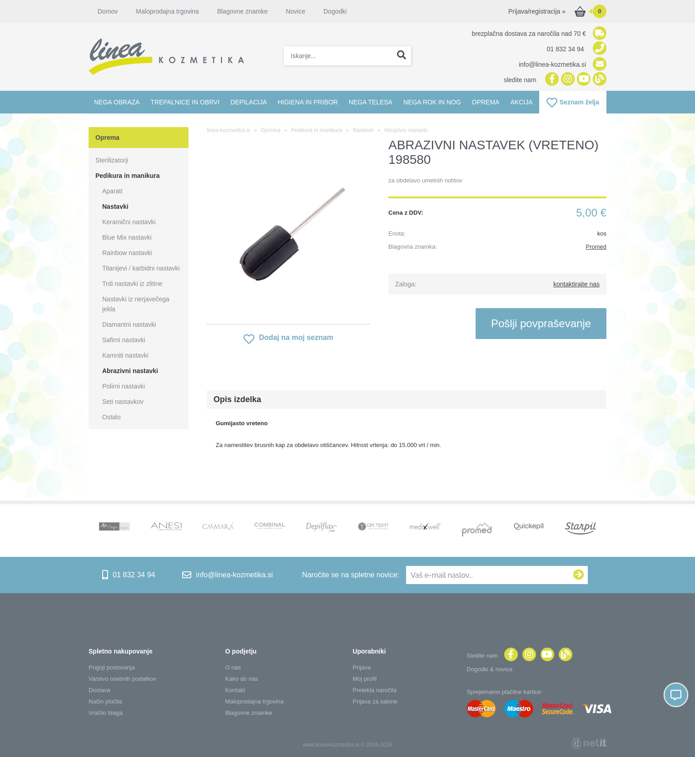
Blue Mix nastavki (127, 237)
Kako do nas (241, 678)
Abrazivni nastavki (130, 370)
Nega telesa (370, 102)
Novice (295, 11)
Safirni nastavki (123, 340)
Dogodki (335, 11)
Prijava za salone (374, 701)
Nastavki (115, 206)
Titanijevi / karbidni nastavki (141, 268)
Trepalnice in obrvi (184, 102)
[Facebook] (551, 80)
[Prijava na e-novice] (579, 575)
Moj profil (364, 678)
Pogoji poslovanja (112, 667)
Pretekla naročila (374, 690)
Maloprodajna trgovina (167, 11)
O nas (233, 667)
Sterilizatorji (111, 160)
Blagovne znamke (242, 11)
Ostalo (111, 417)
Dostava (99, 690)
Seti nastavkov (123, 401)
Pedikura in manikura (127, 175)
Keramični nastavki (129, 222)
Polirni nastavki (123, 386)
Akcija (521, 102)
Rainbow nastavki (127, 252)
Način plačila (105, 701)
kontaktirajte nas (576, 284)
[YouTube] (583, 80)
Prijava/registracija (537, 11)
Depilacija (248, 102)
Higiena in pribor (308, 102)
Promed (596, 246)
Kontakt (235, 690)
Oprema (486, 102)
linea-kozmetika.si (228, 130)
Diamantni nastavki (129, 324)
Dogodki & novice (489, 669)
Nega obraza (116, 102)
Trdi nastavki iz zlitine (132, 283)
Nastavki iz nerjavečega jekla (135, 304)
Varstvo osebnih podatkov (122, 678)
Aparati (112, 191)
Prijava (361, 667)
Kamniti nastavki (125, 355)
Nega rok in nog (432, 102)
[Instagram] (567, 80)
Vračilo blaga (106, 712)
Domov (108, 11)
